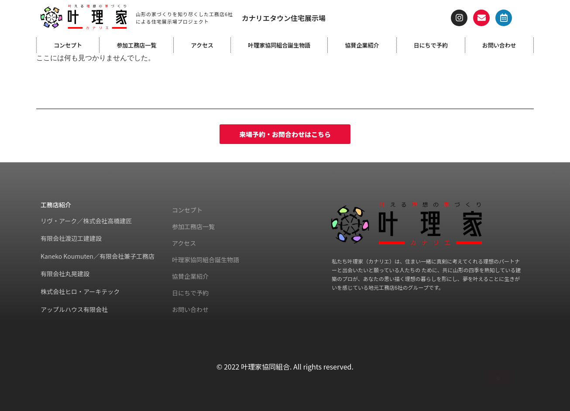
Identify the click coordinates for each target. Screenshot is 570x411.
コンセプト (68, 45)
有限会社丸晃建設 (65, 273)
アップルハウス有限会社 (74, 309)
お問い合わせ (499, 45)
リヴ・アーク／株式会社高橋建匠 (86, 220)
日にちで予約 (431, 45)
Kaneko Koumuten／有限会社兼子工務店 (98, 256)
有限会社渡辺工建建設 (71, 238)
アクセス (202, 45)
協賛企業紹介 (362, 45)
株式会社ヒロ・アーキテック (80, 291)
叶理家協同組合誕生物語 (279, 45)
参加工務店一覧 (136, 45)
